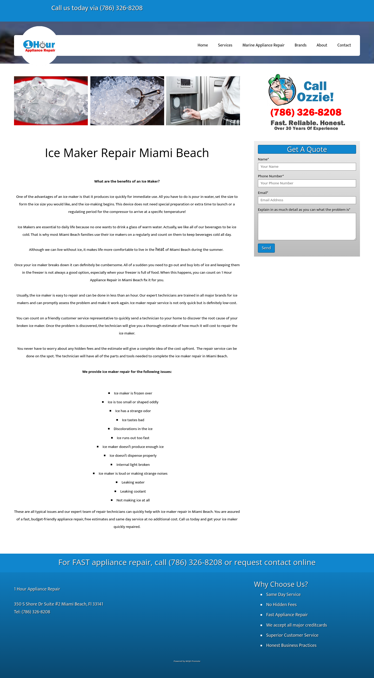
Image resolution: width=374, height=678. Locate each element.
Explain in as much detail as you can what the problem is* (304, 209)
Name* (263, 159)
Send (266, 248)
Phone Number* (271, 176)
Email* (263, 193)
